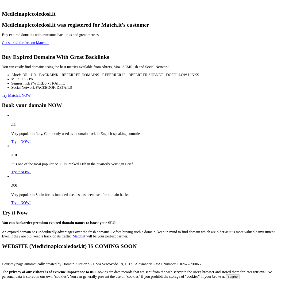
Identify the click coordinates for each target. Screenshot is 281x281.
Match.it (79, 236)
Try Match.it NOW (16, 95)
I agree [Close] (233, 276)
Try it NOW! (21, 142)
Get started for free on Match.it (25, 43)
